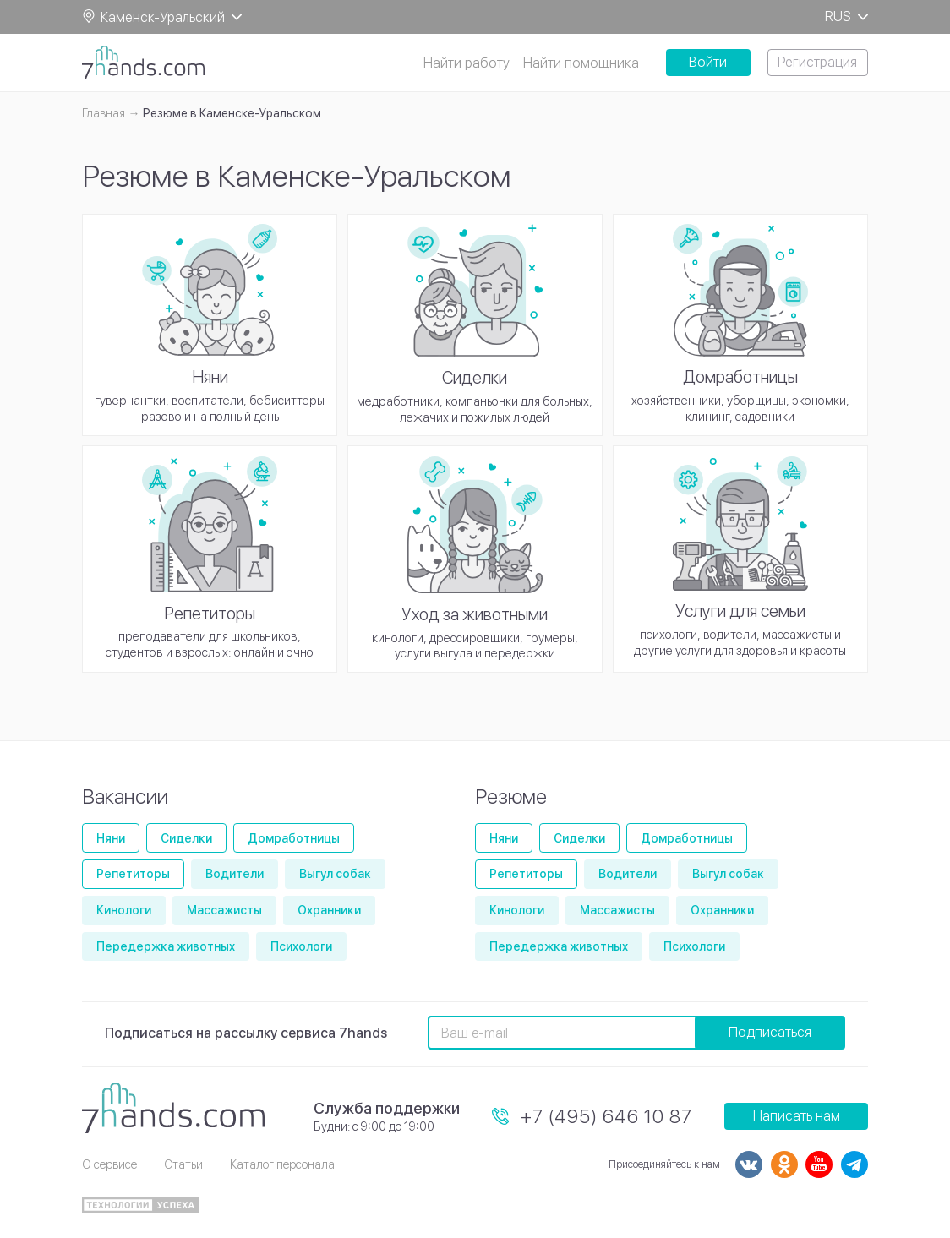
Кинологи (123, 910)
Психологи (301, 946)
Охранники (329, 910)
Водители (234, 874)
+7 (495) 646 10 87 (606, 1116)
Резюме (511, 796)
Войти (708, 62)
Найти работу (466, 63)
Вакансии (125, 796)
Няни (110, 838)
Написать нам (796, 1116)
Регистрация (817, 62)
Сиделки (186, 838)
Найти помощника (581, 63)
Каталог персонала (282, 1164)
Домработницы (294, 838)
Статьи (183, 1164)
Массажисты (224, 910)
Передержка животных (165, 946)
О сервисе (109, 1164)
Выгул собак (335, 874)
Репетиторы (133, 874)
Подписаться (770, 1032)
